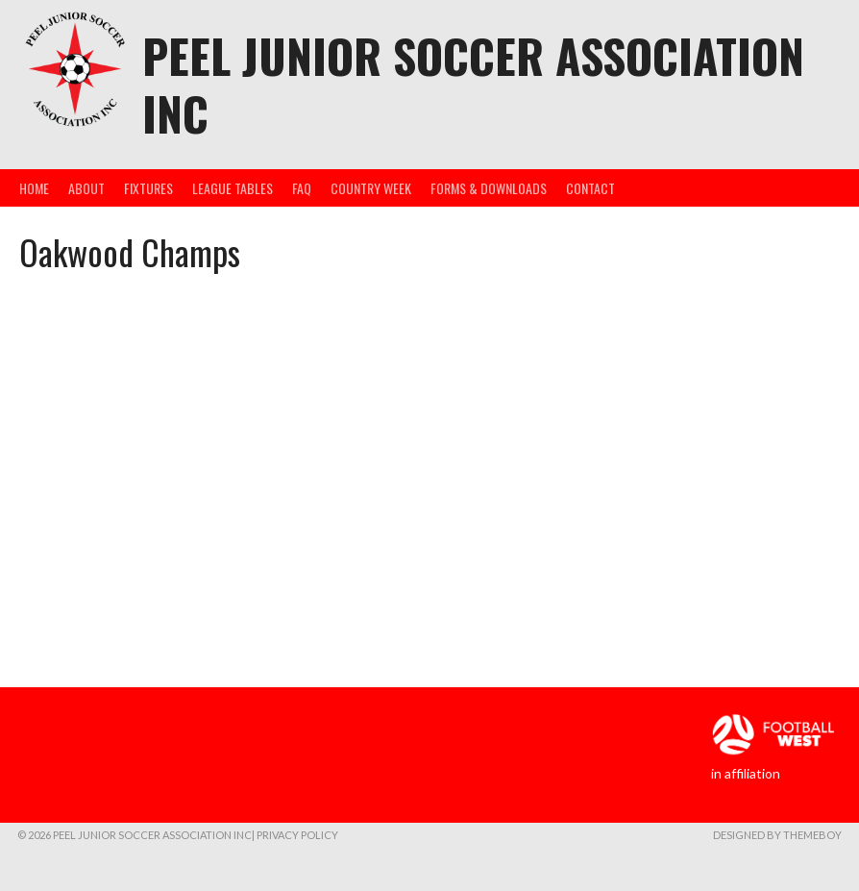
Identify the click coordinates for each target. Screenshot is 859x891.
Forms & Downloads (488, 188)
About (86, 188)
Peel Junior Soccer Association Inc (473, 84)
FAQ (301, 188)
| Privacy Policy (295, 835)
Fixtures (148, 188)
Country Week (371, 188)
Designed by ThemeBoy (777, 835)
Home (34, 188)
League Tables (232, 188)
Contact (590, 188)
